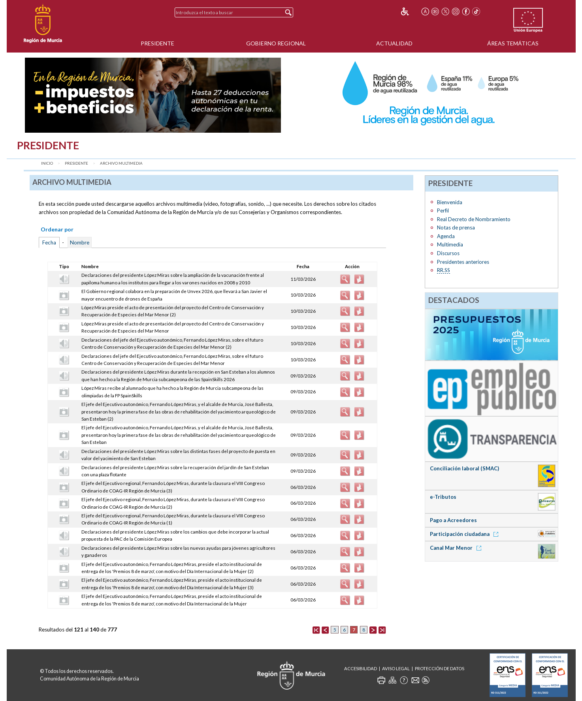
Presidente (157, 43)
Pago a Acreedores (453, 520)
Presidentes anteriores (463, 262)
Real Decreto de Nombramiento (473, 219)
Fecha (49, 242)
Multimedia (450, 244)
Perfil (443, 210)
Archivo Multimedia (121, 163)
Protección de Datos (439, 668)
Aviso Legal (396, 668)
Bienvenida (449, 202)
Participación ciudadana (465, 534)
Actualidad (394, 43)
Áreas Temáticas (513, 43)
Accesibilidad (360, 668)
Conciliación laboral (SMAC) (464, 468)
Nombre (79, 242)
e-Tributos (443, 497)
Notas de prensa (456, 227)
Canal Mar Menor (457, 548)
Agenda (446, 236)
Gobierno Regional (276, 43)
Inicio (47, 163)
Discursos (448, 253)
